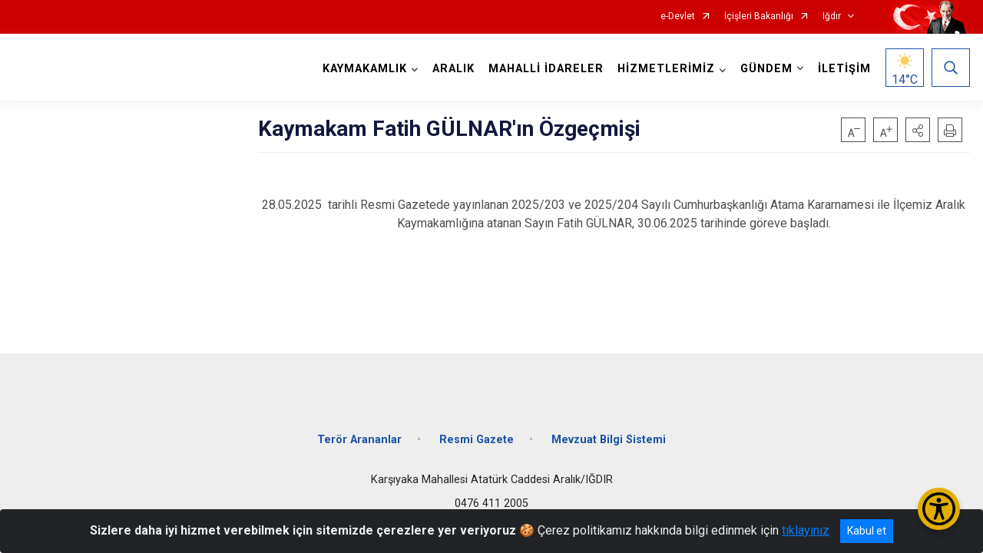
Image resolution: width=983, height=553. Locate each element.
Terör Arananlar (359, 439)
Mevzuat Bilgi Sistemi (608, 439)
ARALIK (453, 68)
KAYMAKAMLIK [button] (365, 68)
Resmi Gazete (476, 439)
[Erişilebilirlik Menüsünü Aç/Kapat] (939, 509)
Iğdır (831, 17)
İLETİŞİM (844, 68)
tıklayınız (805, 530)
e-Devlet (677, 17)
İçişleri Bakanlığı (758, 17)
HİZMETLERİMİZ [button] (666, 68)
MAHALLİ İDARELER (546, 68)
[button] (917, 130)
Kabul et (866, 531)
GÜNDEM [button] (766, 68)
